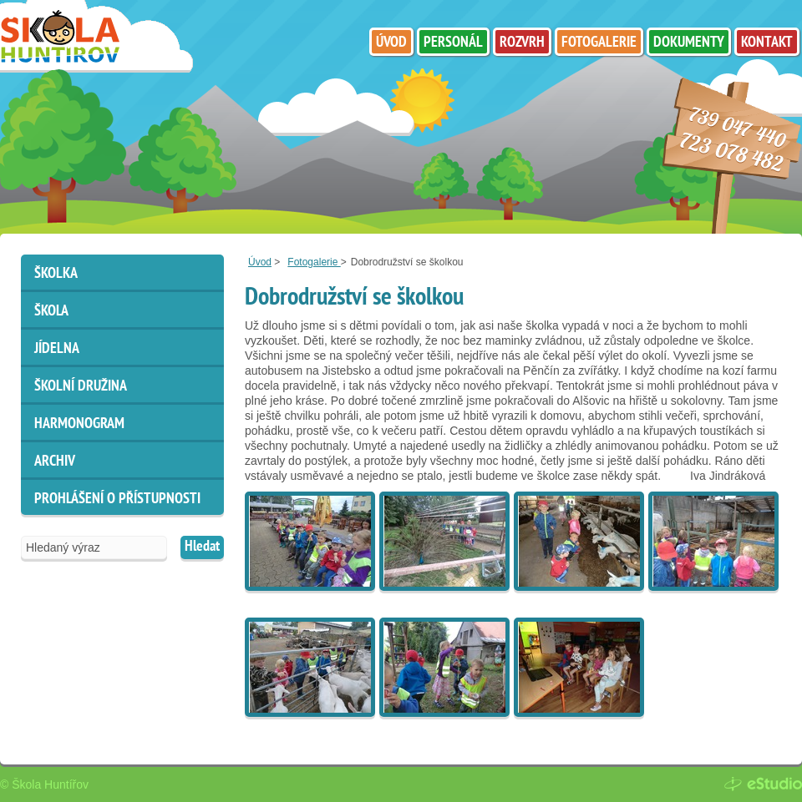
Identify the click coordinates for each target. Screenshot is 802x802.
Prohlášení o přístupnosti (117, 499)
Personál (453, 43)
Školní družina (80, 386)
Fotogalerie (313, 262)
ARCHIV (54, 462)
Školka (56, 274)
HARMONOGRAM (79, 424)
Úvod (260, 262)
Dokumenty (688, 43)
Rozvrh (522, 43)
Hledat (202, 547)
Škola (51, 311)
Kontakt (767, 43)
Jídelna (56, 349)
